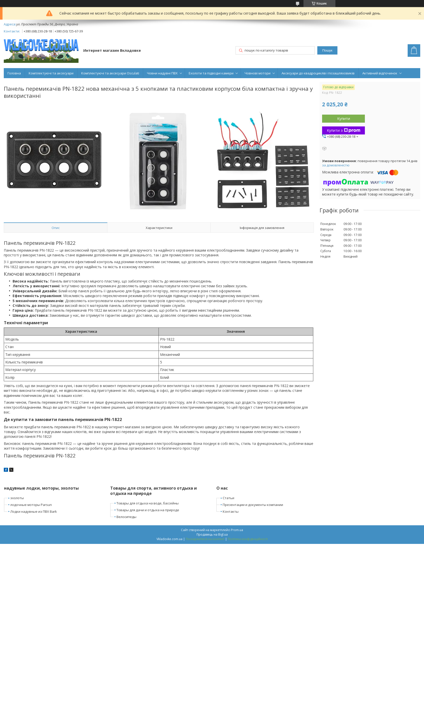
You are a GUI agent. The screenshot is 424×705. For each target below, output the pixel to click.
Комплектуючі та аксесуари (51, 73)
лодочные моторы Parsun (31, 504)
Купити (343, 118)
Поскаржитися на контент (205, 539)
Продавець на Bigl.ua (212, 534)
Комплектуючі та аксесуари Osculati (110, 73)
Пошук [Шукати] (327, 50)
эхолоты (17, 498)
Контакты (231, 511)
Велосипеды (126, 516)
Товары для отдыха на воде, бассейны (148, 503)
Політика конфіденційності (248, 539)
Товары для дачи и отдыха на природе (148, 510)
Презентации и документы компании (253, 504)
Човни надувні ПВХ (162, 73)
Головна (14, 73)
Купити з (343, 130)
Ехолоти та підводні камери (211, 73)
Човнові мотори (258, 73)
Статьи (228, 498)
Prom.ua (237, 530)
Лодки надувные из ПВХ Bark (33, 511)
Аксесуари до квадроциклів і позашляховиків (318, 73)
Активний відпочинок (379, 73)
